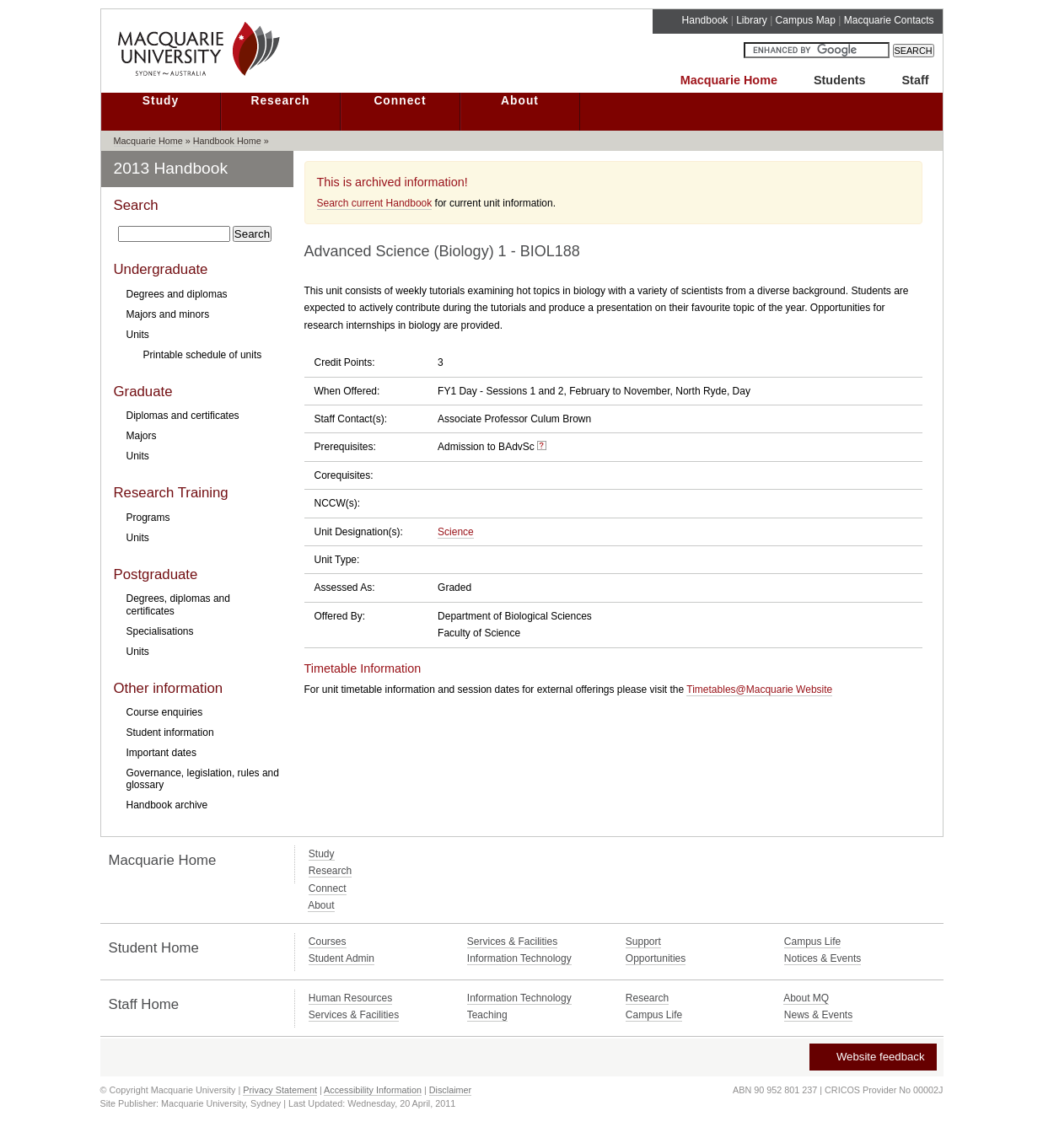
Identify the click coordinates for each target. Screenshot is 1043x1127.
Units (137, 335)
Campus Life (812, 941)
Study (160, 100)
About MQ (806, 998)
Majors (141, 436)
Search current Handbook (375, 203)
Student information (170, 732)
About (520, 100)
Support (643, 941)
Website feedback (872, 1056)
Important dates (161, 753)
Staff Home (144, 1004)
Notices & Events (822, 958)
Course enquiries (164, 712)
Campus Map (806, 20)
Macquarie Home (728, 80)
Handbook (705, 20)
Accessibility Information (373, 1090)
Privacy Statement (280, 1090)
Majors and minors (168, 314)
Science (456, 532)
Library (751, 20)
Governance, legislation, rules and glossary (202, 779)
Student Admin (341, 958)
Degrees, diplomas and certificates (178, 604)
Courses (328, 941)
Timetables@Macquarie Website (759, 689)
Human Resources (350, 998)
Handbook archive (167, 805)
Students (840, 80)
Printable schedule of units (202, 355)
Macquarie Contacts (889, 20)
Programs (148, 517)
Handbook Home (227, 141)
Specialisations (160, 631)
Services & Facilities (512, 941)
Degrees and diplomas (177, 294)
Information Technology (519, 958)
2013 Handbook (171, 168)
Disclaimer (450, 1090)
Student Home (154, 948)
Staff (915, 80)
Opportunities (655, 958)
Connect (400, 100)
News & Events (818, 1015)
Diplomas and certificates (182, 415)
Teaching (487, 1015)
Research (279, 100)
